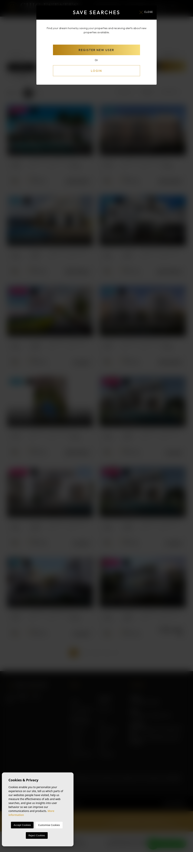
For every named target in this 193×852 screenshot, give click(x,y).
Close (146, 12)
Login (96, 71)
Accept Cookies (22, 825)
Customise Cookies (49, 825)
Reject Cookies (36, 835)
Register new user (96, 50)
